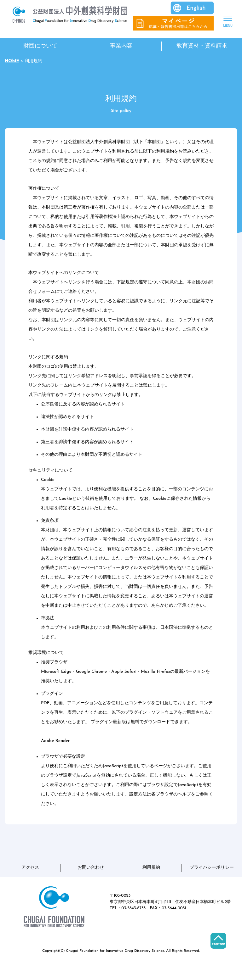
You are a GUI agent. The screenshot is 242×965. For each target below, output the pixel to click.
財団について (40, 46)
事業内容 (121, 46)
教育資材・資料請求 (202, 46)
